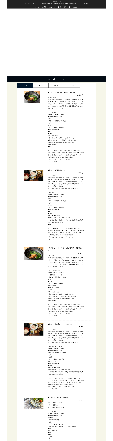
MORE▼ (75, 7)
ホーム (37, 7)
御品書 (44, 7)
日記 (59, 7)
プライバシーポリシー (90, 436)
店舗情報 (67, 7)
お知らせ (52, 7)
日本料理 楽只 (56, 1)
